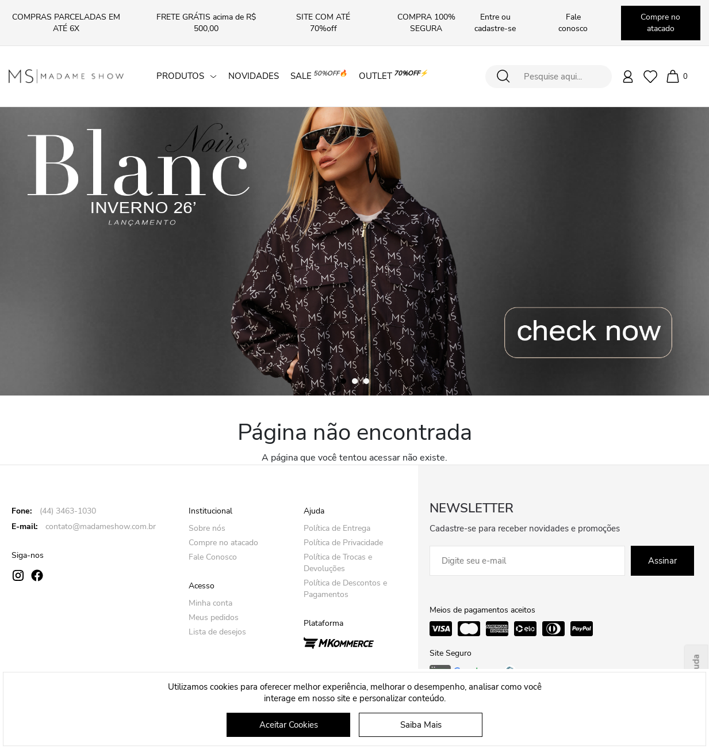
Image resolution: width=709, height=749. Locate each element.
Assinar (662, 560)
